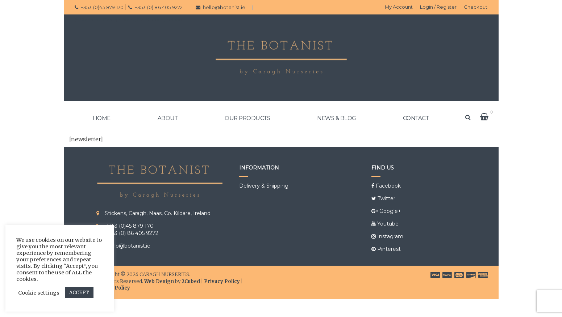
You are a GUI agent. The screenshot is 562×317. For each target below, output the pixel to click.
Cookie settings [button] (38, 293)
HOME (102, 118)
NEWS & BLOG (336, 118)
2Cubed (191, 281)
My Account (399, 7)
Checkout (475, 7)
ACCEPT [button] (79, 293)
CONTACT (416, 118)
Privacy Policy (222, 281)
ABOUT (168, 118)
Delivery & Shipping (263, 186)
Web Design (159, 281)
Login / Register (438, 7)
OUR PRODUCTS (247, 118)
